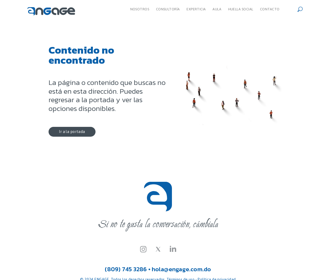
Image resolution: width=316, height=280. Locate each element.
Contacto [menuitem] (270, 9)
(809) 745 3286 (126, 269)
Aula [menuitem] (217, 9)
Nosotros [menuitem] (139, 9)
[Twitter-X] (158, 248)
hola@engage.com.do (181, 269)
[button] (302, 9)
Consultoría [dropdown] (168, 9)
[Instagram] (143, 248)
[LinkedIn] (173, 248)
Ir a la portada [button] (71, 132)
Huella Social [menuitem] (240, 9)
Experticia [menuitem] (196, 9)
